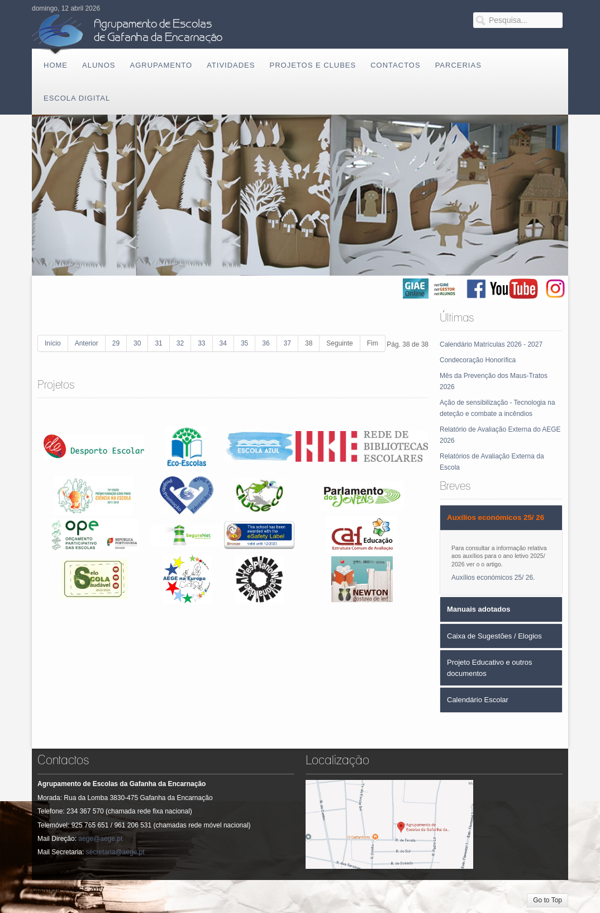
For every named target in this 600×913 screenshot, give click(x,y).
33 (201, 343)
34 (223, 343)
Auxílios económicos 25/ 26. (493, 577)
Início (53, 343)
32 (180, 343)
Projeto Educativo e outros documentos (489, 668)
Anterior (86, 343)
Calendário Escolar (477, 700)
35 (244, 343)
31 (158, 343)
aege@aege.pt (100, 839)
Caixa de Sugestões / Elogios (494, 636)
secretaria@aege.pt (115, 852)
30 (137, 343)
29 (116, 343)
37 (287, 343)
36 (265, 343)
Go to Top (547, 900)
